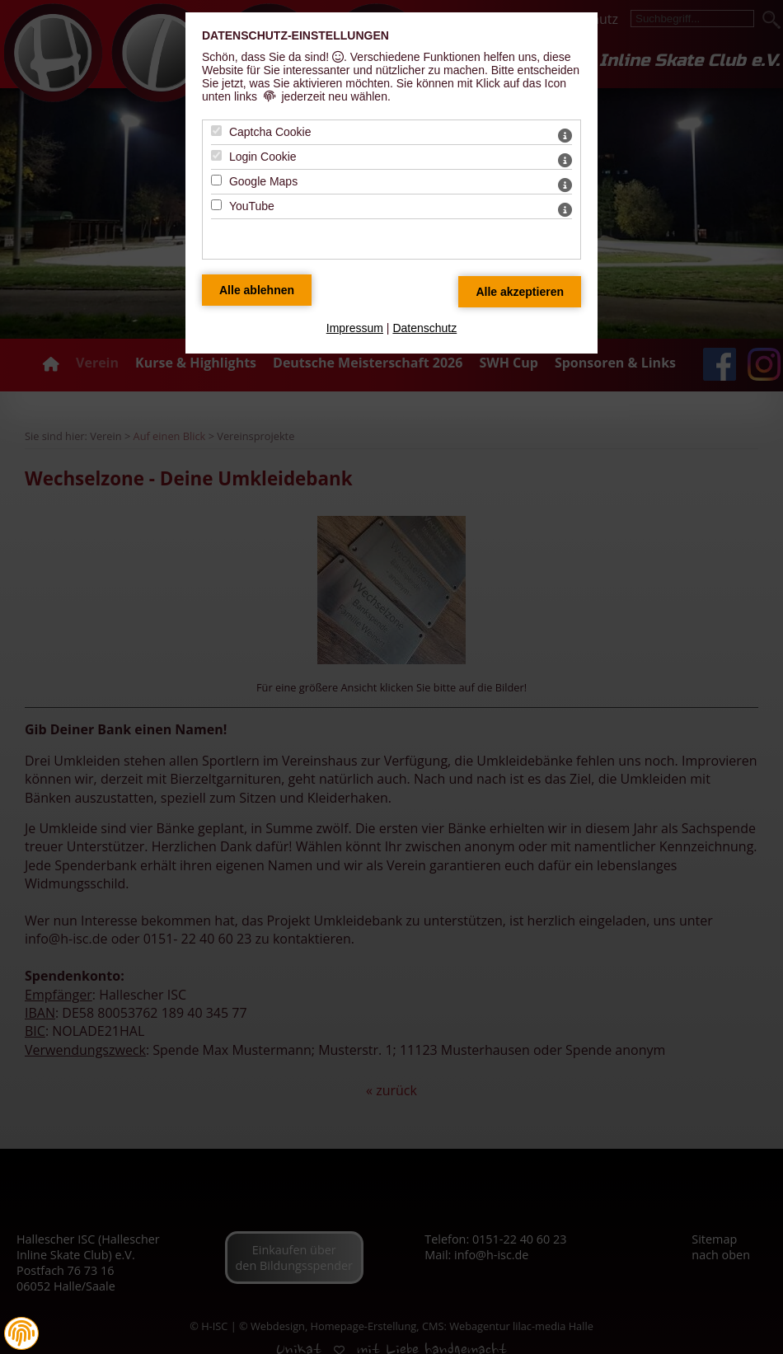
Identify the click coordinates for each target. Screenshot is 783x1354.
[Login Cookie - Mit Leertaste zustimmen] (216, 155)
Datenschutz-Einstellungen (295, 35)
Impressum (354, 328)
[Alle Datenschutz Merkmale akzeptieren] (519, 291)
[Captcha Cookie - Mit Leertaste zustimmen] (216, 130)
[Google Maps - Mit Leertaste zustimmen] (216, 180)
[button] (21, 1333)
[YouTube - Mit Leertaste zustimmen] (216, 204)
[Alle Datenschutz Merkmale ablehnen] (257, 290)
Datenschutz (424, 328)
